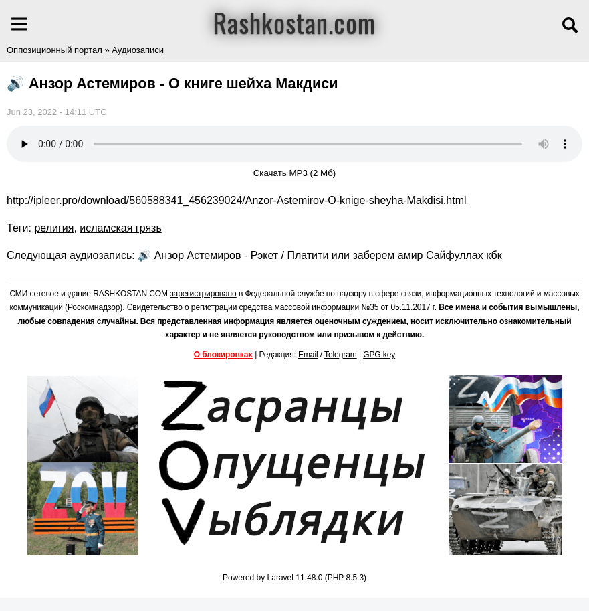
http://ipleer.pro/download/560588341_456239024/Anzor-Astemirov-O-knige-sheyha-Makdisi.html (237, 200)
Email (308, 354)
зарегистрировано (203, 293)
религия (54, 228)
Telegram (340, 354)
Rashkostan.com (294, 22)
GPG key (379, 354)
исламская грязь (120, 228)
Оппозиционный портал (54, 50)
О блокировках (223, 354)
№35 (369, 307)
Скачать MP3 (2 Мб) (294, 173)
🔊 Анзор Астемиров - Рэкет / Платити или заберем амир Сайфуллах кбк (320, 255)
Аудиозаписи (138, 50)
